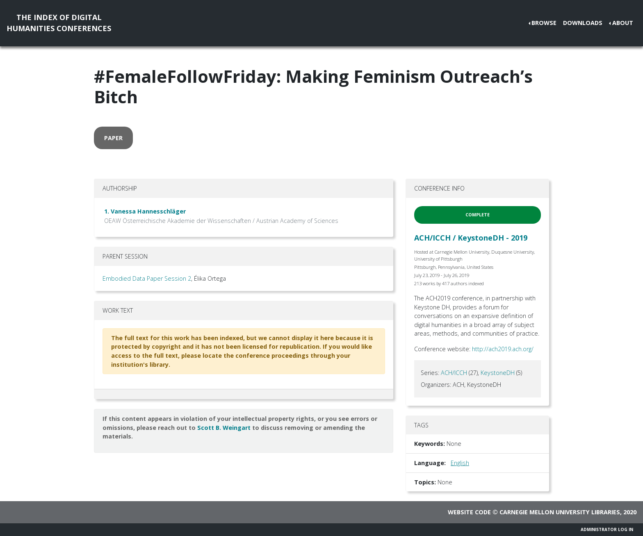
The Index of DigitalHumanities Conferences (59, 22)
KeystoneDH (498, 373)
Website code (469, 512)
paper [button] (113, 138)
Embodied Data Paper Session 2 (147, 278)
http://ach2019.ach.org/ (503, 349)
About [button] (622, 23)
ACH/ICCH (454, 373)
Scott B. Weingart (224, 428)
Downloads (582, 23)
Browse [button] (543, 23)
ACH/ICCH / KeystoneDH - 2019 (470, 238)
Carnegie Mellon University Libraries (559, 512)
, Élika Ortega (208, 278)
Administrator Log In (607, 529)
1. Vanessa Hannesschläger (145, 211)
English (460, 463)
